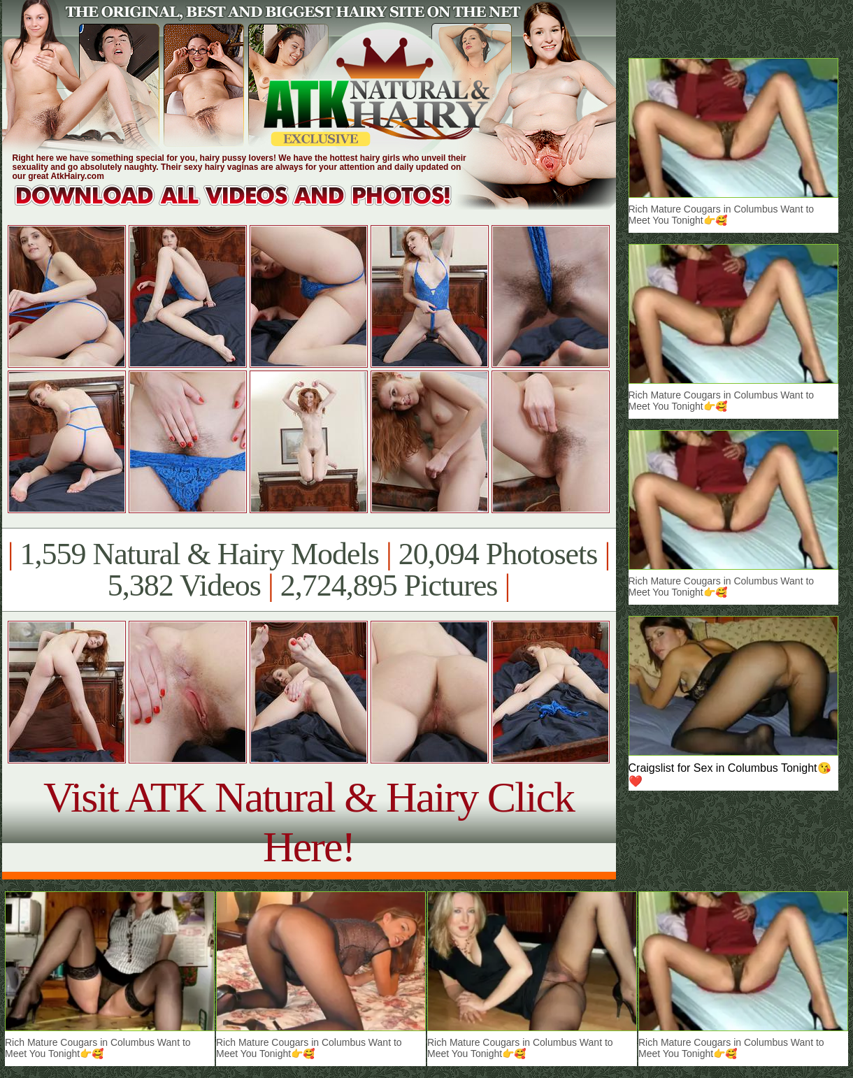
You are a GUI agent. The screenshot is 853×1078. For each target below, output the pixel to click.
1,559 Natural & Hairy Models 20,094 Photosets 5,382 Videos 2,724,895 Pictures (309, 569)
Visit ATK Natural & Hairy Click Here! (308, 821)
